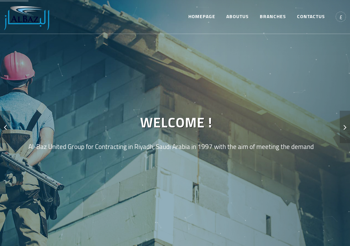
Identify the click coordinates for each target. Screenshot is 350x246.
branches (273, 16)
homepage (201, 16)
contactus (311, 16)
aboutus (237, 16)
